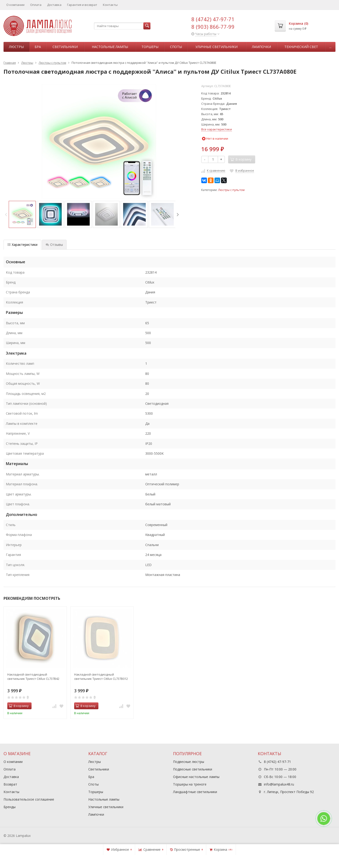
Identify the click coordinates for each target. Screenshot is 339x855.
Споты (176, 47)
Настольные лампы (110, 47)
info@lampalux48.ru (279, 784)
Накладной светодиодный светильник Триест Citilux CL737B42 (33, 676)
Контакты (110, 5)
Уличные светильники (216, 47)
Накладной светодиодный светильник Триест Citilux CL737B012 (101, 676)
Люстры (16, 47)
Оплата (35, 5)
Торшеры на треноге (189, 784)
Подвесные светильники (192, 769)
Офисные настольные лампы (196, 776)
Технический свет (301, 47)
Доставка (54, 5)
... (330, 47)
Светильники (65, 47)
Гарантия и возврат (82, 5)
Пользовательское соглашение (29, 799)
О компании (15, 5)
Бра (38, 47)
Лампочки (261, 47)
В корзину (18, 706)
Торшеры (149, 47)
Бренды (10, 807)
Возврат (10, 784)
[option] (22, 214)
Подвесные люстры (188, 761)
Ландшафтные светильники (195, 792)
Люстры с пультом (231, 190)
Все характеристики (216, 129)
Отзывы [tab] (54, 244)
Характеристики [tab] (22, 244)
